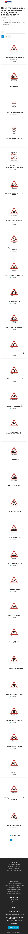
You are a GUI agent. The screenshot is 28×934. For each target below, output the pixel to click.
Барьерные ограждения (14, 864)
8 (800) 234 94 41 (9, 917)
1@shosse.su (14, 923)
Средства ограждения (14, 874)
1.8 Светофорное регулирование (14, 275)
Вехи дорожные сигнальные (14, 877)
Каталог (14, 862)
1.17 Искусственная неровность (14, 563)
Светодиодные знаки (14, 879)
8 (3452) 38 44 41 (14, 918)
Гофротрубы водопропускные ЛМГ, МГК (14, 885)
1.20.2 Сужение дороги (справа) (14, 668)
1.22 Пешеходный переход (14, 746)
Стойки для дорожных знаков (14, 883)
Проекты (14, 903)
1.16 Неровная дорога (14, 537)
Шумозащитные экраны (14, 887)
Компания (14, 897)
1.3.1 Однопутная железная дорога (14, 112)
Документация (14, 899)
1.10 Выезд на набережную (14, 327)
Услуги (14, 907)
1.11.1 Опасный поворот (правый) (14, 353)
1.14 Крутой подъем (14, 485)
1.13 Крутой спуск (14, 459)
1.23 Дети (14, 772)
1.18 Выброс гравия (14, 589)
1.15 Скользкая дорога (14, 511)
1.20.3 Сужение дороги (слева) (14, 694)
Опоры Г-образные (14, 868)
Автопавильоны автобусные (14, 889)
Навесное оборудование (14, 891)
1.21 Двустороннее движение (14, 720)
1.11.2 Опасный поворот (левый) (14, 379)
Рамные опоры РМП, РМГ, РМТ (14, 870)
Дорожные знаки (14, 881)
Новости (14, 901)
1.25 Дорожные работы (14, 825)
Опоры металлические (14, 866)
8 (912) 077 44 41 (10, 920)
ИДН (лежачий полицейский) (14, 893)
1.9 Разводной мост (14, 301)
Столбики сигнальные (14, 872)
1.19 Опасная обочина (14, 615)
